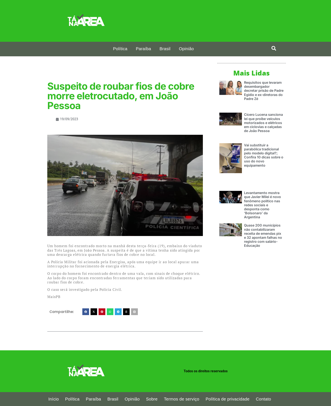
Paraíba (143, 48)
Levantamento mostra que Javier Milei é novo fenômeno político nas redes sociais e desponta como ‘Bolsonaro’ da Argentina (262, 204)
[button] (85, 311)
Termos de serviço (181, 399)
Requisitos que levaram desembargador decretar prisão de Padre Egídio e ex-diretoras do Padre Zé (264, 90)
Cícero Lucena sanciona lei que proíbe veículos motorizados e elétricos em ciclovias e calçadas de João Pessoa (263, 122)
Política (120, 48)
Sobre (152, 399)
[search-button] (273, 48)
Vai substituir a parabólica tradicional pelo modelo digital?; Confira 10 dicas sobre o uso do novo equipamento (263, 155)
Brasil (165, 48)
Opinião (186, 48)
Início (53, 399)
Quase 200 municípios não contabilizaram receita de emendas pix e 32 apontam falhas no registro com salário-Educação (263, 235)
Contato (263, 399)
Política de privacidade (228, 399)
